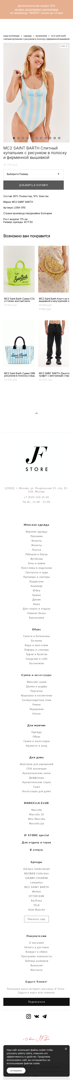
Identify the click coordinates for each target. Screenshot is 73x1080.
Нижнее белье (36, 596)
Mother (36, 875)
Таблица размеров (36, 944)
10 (55, 138)
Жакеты (36, 524)
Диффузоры (36, 761)
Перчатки (37, 674)
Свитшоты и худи (36, 556)
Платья (36, 533)
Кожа (36, 587)
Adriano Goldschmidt (36, 852)
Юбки (36, 574)
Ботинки (36, 624)
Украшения (37, 692)
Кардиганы (37, 565)
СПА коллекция (37, 752)
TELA (36, 888)
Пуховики (37, 519)
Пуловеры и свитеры (36, 560)
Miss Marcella (36, 802)
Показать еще (36, 902)
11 (59, 138)
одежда (27, 36)
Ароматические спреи (36, 766)
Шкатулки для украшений (36, 748)
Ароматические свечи (36, 757)
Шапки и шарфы (36, 670)
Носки (37, 697)
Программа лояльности (36, 940)
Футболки (36, 542)
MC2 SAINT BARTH (36, 870)
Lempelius (36, 866)
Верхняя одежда (36, 515)
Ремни (37, 688)
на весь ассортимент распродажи (36, 9)
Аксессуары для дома (36, 775)
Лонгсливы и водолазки (36, 551)
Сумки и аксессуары (36, 725)
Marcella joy (36, 807)
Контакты (37, 953)
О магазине (36, 926)
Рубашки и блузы (37, 538)
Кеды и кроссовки (36, 629)
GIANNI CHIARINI (36, 861)
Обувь (37, 720)
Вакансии (37, 949)
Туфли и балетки (36, 638)
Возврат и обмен (36, 935)
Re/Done (36, 884)
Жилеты (36, 529)
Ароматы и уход (36, 729)
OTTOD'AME (37, 879)
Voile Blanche (36, 893)
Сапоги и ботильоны (36, 620)
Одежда (36, 716)
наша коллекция (11, 36)
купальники (41, 36)
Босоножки (36, 647)
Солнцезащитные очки (36, 683)
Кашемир (37, 569)
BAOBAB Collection (36, 857)
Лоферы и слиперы (36, 633)
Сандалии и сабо (37, 642)
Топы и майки (36, 547)
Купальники (36, 601)
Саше (36, 770)
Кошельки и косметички (36, 679)
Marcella (36, 793)
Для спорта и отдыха (37, 592)
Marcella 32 (36, 798)
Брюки (36, 578)
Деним (36, 583)
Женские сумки (37, 665)
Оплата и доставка (36, 931)
